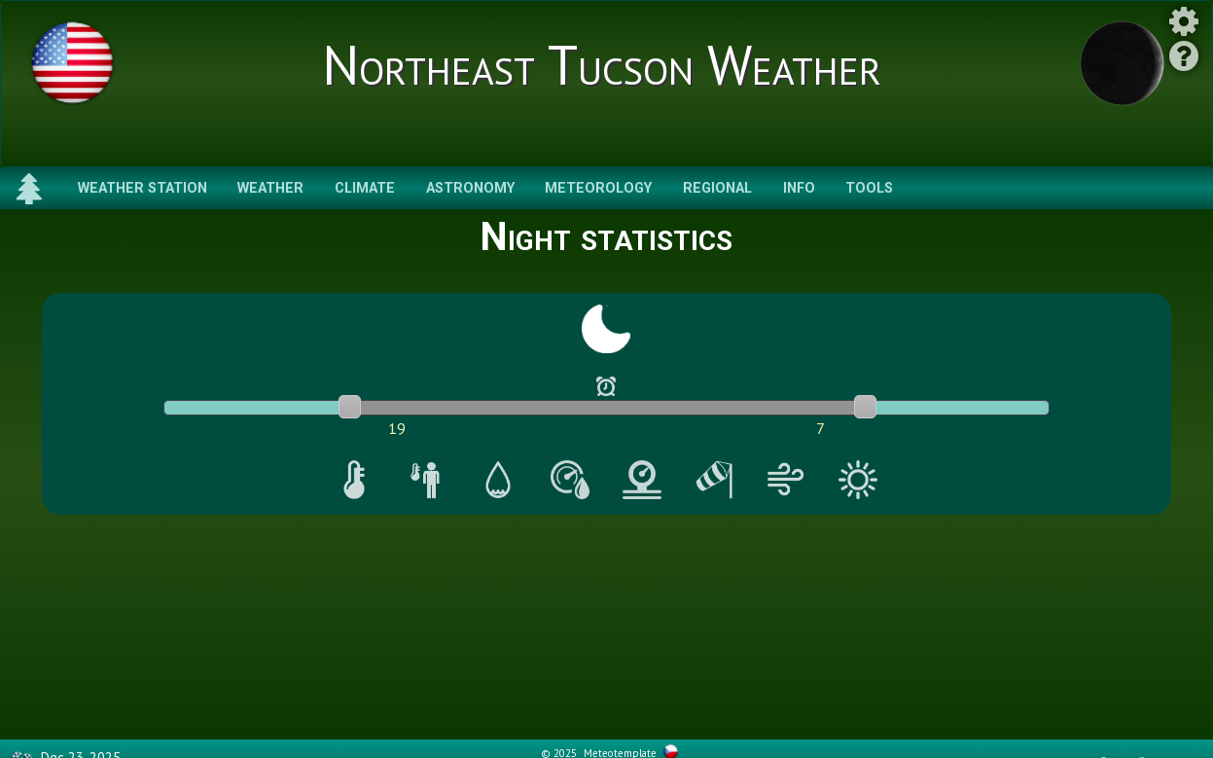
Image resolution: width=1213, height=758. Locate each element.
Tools (869, 188)
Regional (717, 188)
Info (799, 188)
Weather (270, 188)
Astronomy (470, 188)
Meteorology (598, 188)
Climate (365, 188)
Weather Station (142, 188)
